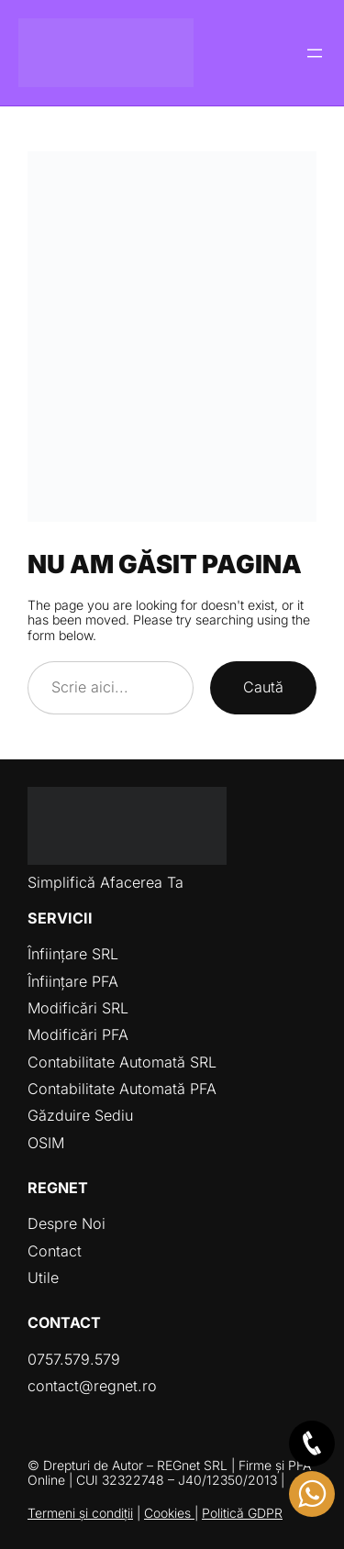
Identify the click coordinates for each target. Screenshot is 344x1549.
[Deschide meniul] (315, 53)
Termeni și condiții (80, 1513)
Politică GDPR (242, 1513)
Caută (263, 687)
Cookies (169, 1513)
